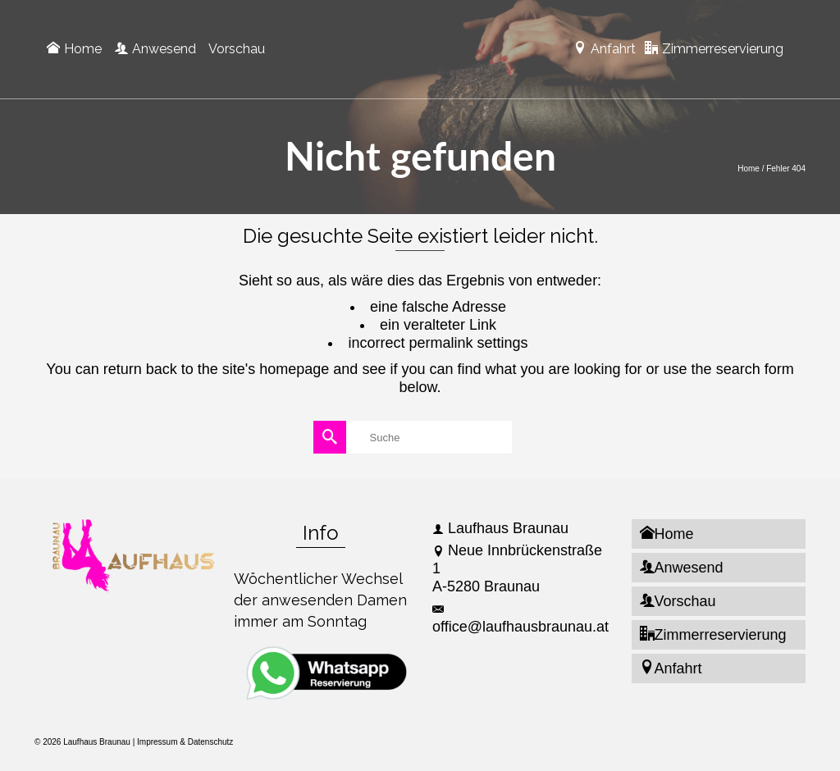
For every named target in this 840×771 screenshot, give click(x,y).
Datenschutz (211, 741)
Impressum (157, 741)
